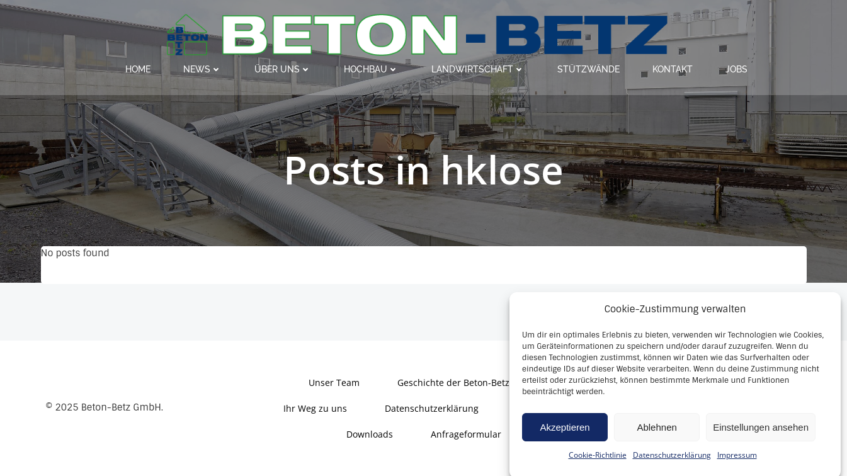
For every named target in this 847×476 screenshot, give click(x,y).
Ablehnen (656, 433)
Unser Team (334, 382)
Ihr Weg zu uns (315, 408)
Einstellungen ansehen (761, 433)
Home (138, 69)
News (202, 69)
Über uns (282, 69)
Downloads (369, 434)
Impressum (737, 460)
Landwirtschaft (478, 69)
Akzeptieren (564, 433)
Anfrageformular (466, 434)
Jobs (736, 69)
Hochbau (371, 69)
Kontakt (672, 69)
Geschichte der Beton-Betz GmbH (467, 382)
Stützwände (588, 69)
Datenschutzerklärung (672, 460)
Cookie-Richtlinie (598, 460)
